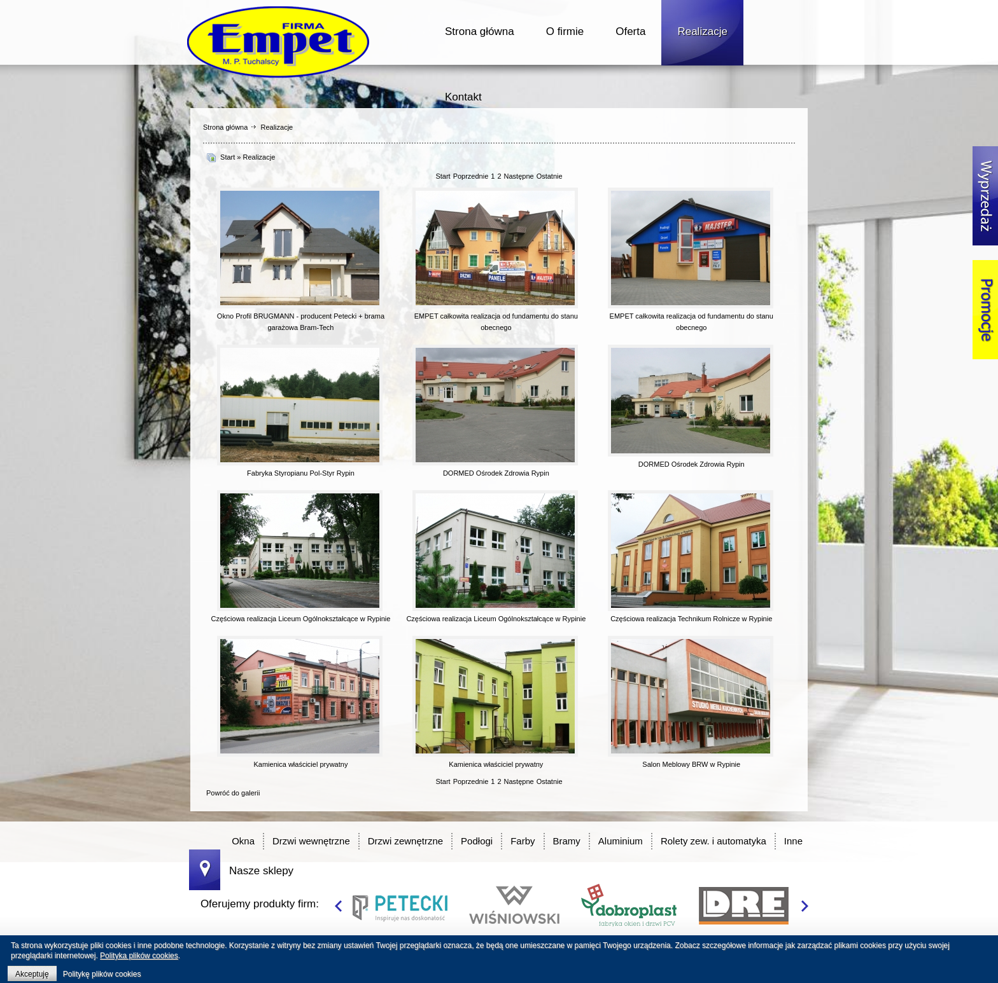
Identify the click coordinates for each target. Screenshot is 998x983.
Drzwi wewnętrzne (311, 840)
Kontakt (463, 97)
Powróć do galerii (233, 793)
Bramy (566, 840)
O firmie (565, 31)
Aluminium (620, 840)
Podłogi (477, 840)
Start (227, 157)
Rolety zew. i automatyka (713, 840)
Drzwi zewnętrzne (405, 840)
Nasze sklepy (261, 871)
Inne (793, 840)
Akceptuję (32, 974)
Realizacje (702, 31)
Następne (519, 176)
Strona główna (479, 31)
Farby (522, 840)
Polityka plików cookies (139, 955)
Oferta (630, 31)
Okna (243, 840)
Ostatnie (550, 176)
